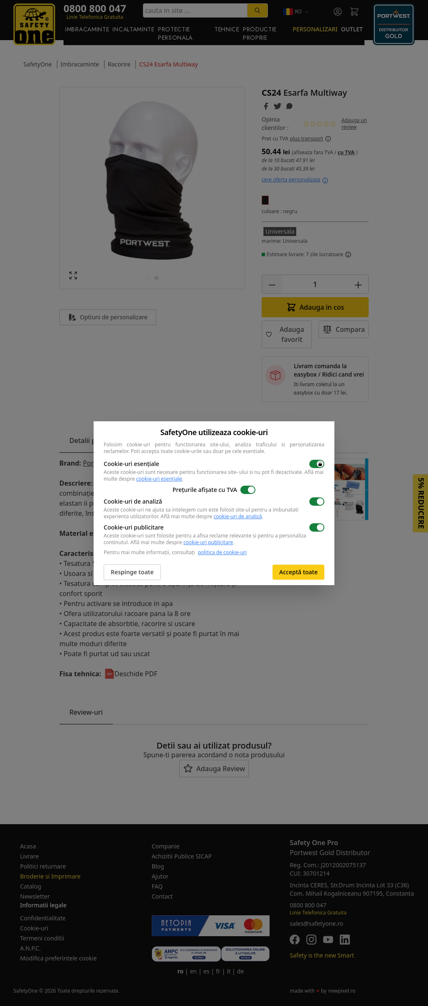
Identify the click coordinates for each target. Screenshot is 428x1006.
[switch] (316, 464)
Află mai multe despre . (211, 516)
